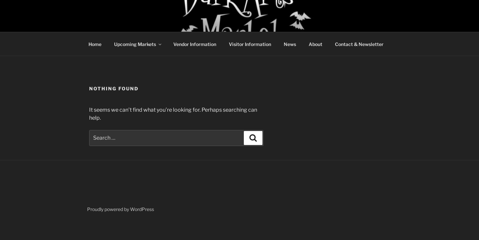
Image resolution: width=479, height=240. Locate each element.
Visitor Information (250, 44)
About (315, 44)
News (290, 44)
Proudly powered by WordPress (120, 209)
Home (94, 44)
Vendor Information (194, 44)
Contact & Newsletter (359, 44)
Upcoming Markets (138, 44)
